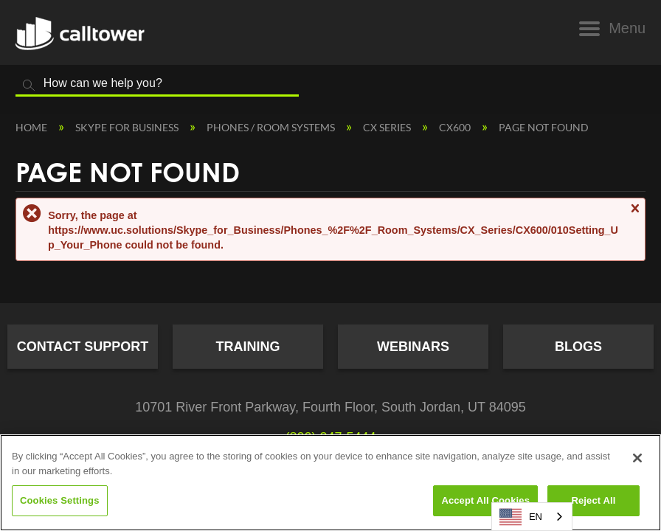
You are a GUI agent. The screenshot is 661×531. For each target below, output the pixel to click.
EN (520, 517)
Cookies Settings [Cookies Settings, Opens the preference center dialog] (60, 500)
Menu (627, 28)
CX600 (456, 127)
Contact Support (83, 346)
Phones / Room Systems (272, 127)
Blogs (578, 346)
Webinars (413, 346)
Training (248, 346)
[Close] (637, 458)
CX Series (388, 127)
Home (32, 127)
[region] (330, 482)
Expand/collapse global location (638, 123)
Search (28, 85)
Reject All (593, 500)
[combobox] (531, 516)
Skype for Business (128, 127)
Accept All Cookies (485, 500)
